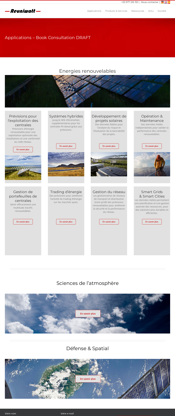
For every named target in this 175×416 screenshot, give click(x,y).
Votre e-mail (67, 413)
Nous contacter (149, 2)
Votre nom (10, 413)
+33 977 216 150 (130, 2)
